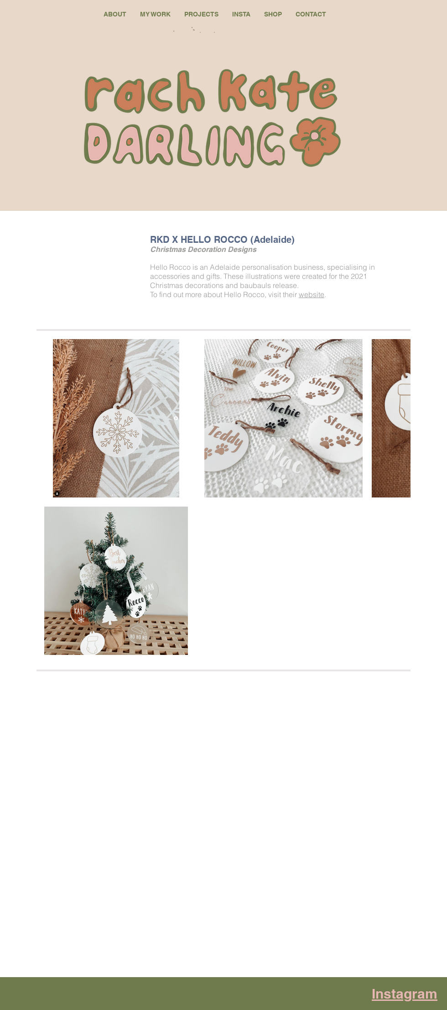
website (311, 294)
